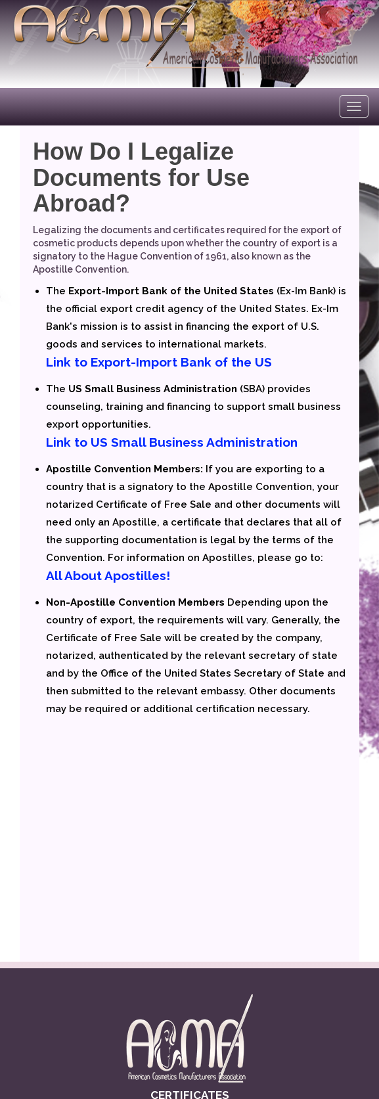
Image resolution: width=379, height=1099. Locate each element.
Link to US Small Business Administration (172, 442)
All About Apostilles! (108, 575)
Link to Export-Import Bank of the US (159, 362)
